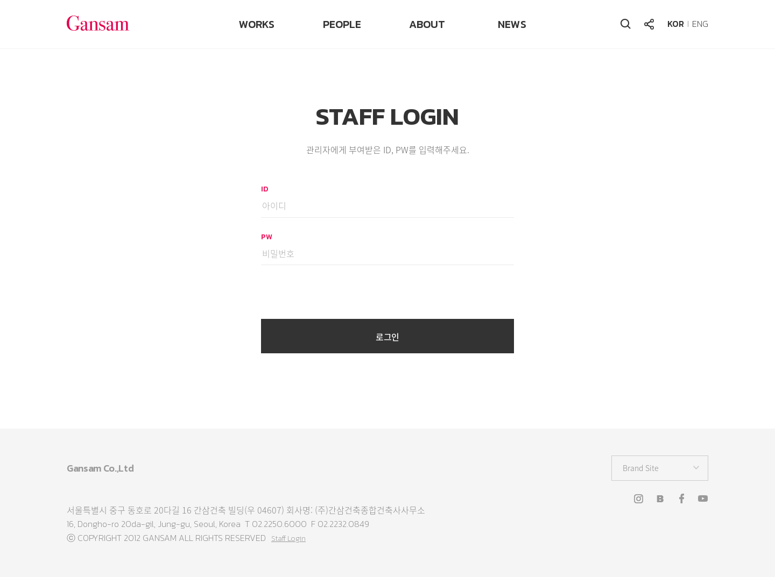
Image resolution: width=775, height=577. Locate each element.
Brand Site (641, 467)
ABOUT (427, 24)
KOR (675, 23)
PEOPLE (342, 24)
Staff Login (288, 538)
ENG (700, 23)
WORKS (256, 24)
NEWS (512, 24)
